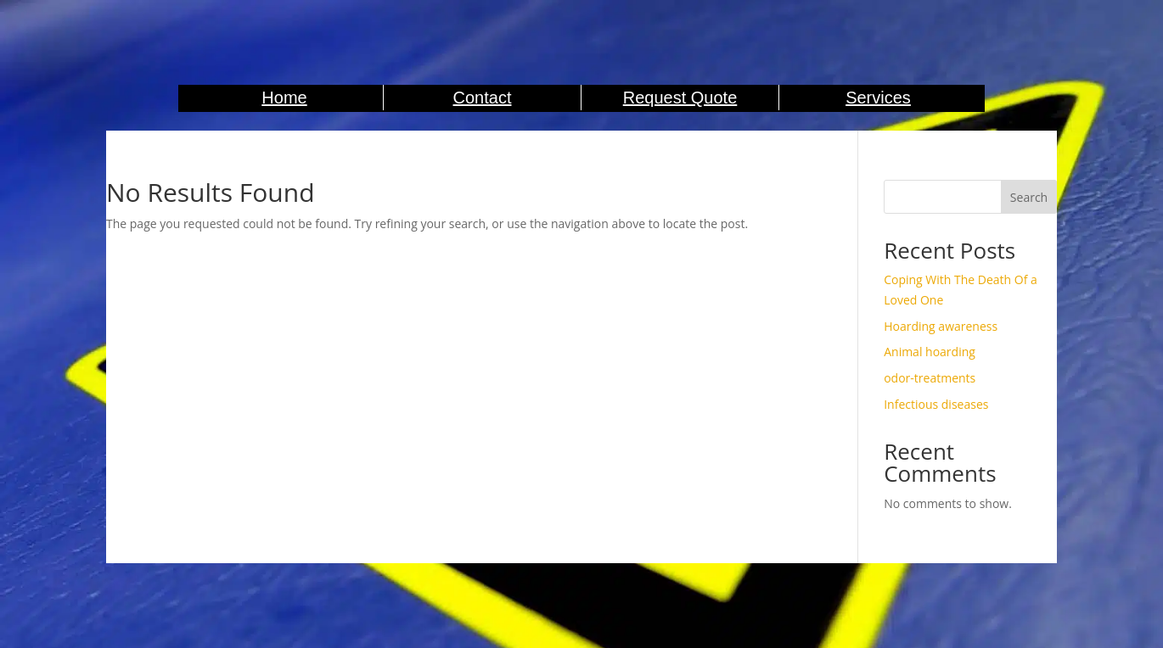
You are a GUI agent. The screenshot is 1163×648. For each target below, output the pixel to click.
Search (1029, 197)
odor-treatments (929, 378)
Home (283, 97)
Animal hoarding (929, 352)
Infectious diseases (936, 404)
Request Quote (680, 97)
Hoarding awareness (940, 326)
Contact (482, 97)
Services (878, 97)
